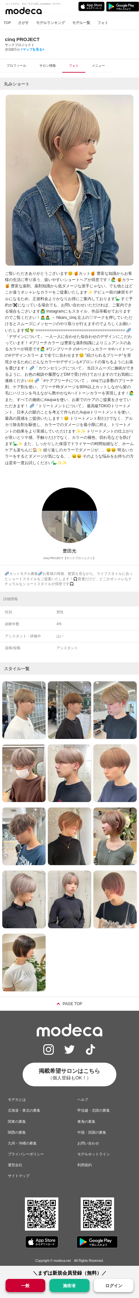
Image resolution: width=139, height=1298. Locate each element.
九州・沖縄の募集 (22, 1143)
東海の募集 (86, 1121)
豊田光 (69, 551)
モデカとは (17, 1099)
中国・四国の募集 (91, 1132)
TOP (7, 23)
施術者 (69, 1285)
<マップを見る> (32, 49)
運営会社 (15, 1165)
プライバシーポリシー (26, 1154)
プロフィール (16, 65)
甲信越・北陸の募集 (93, 1110)
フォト (102, 23)
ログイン (113, 1285)
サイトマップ (19, 1176)
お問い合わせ (88, 1143)
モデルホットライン (93, 1154)
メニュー (98, 65)
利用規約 (84, 1165)
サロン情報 (47, 65)
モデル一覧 (81, 23)
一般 (25, 1285)
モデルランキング (50, 23)
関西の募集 (17, 1132)
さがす (23, 23)
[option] (69, 180)
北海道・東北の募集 (24, 1110)
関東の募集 (17, 1121)
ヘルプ (82, 1099)
